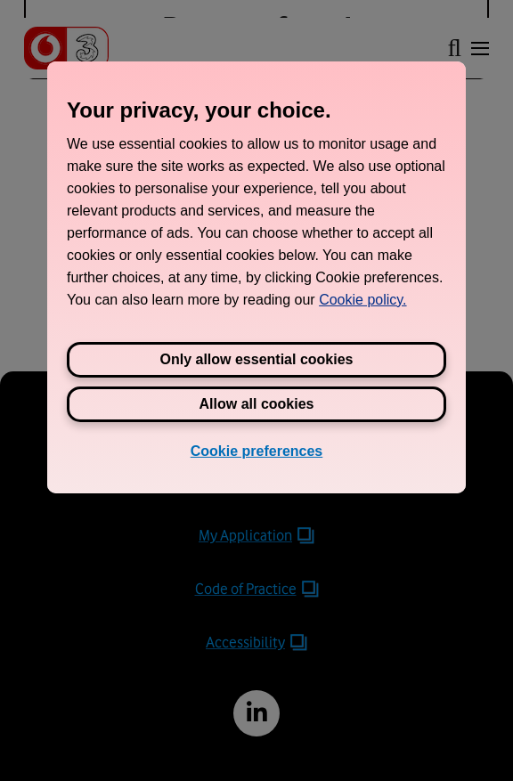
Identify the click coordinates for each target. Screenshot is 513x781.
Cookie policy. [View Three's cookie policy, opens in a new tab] (362, 298)
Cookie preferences (257, 450)
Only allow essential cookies (257, 358)
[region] (256, 276)
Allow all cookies (257, 403)
